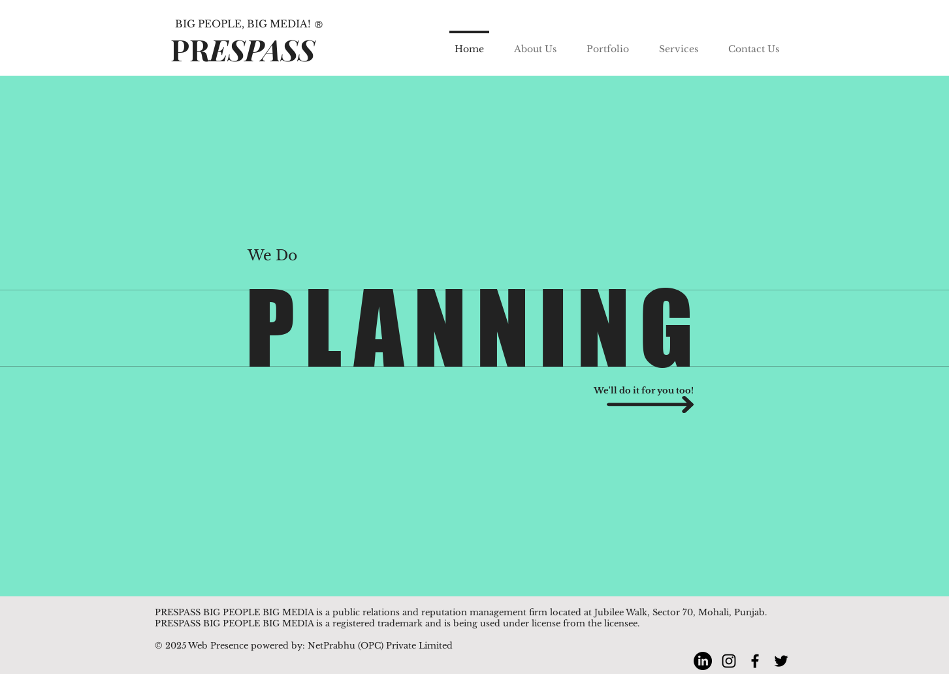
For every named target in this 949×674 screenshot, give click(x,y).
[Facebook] (755, 661)
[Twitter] (781, 661)
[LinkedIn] (703, 661)
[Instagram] (729, 661)
